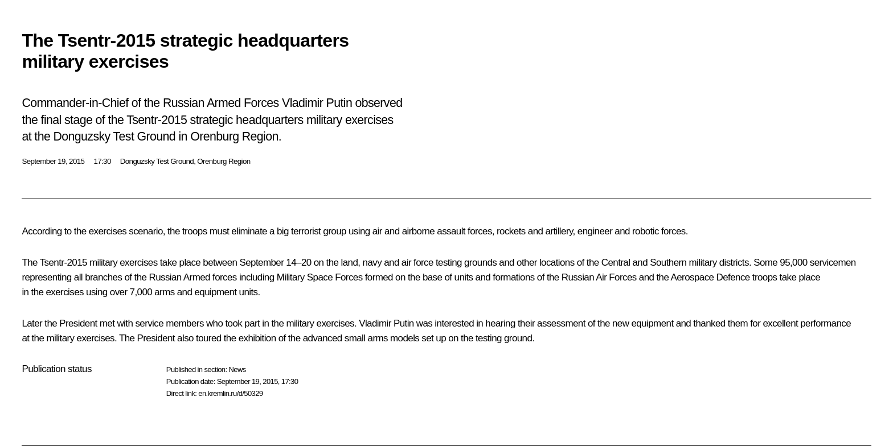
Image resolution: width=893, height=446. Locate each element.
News (236, 369)
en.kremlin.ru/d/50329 (230, 393)
